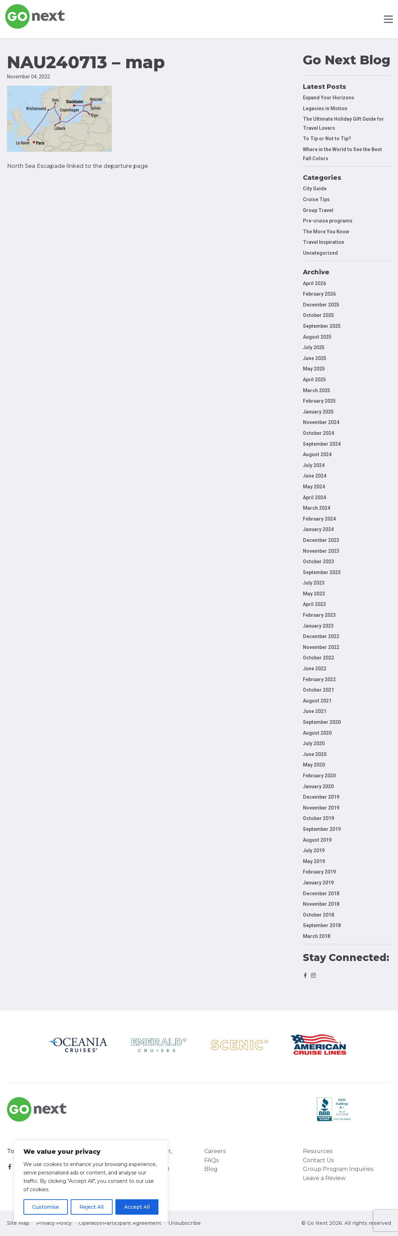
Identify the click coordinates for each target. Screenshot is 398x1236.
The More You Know (326, 231)
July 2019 (314, 850)
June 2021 (314, 711)
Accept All (137, 1207)
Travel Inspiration (323, 242)
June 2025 (314, 358)
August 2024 (317, 454)
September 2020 (322, 722)
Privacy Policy (54, 1223)
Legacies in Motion (325, 108)
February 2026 (319, 294)
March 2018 (316, 936)
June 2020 (314, 754)
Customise (45, 1207)
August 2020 (317, 733)
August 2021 (317, 701)
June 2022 (314, 668)
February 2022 (319, 679)
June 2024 (314, 476)
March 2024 (316, 508)
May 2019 (314, 861)
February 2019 (319, 872)
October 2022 (318, 658)
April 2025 (314, 379)
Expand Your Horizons (328, 97)
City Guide (315, 188)
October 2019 (318, 818)
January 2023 (318, 626)
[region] (91, 1181)
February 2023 (319, 615)
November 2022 (321, 647)
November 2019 (321, 808)
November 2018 (321, 904)
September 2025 (322, 326)
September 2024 (322, 444)
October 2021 (318, 690)
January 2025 (318, 412)
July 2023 (314, 583)
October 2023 (318, 561)
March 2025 (316, 390)
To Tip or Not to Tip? (327, 138)
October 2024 (318, 433)
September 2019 (322, 829)
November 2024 (321, 422)
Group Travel (318, 210)
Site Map (18, 1223)
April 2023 (314, 604)
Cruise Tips (316, 199)
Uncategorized (320, 253)
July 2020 (314, 743)
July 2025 (314, 347)
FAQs (211, 1160)
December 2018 (321, 893)
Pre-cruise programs (328, 221)
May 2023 (314, 593)
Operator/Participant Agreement (120, 1223)
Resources (317, 1151)
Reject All (91, 1207)
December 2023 (321, 540)
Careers (215, 1151)
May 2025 (314, 369)
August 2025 (317, 337)
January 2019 (318, 882)
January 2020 (318, 786)
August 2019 (317, 840)
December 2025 (321, 305)
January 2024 (318, 529)
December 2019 (321, 797)
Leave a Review (324, 1178)
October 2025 (318, 315)
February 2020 (319, 775)
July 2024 (314, 465)
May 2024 (314, 486)
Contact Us (318, 1160)
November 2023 (321, 551)
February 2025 (319, 401)
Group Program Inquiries (338, 1169)
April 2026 (314, 283)
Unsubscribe (184, 1223)
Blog (211, 1169)
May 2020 (314, 765)
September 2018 (322, 925)
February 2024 (319, 519)
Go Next (35, 16)
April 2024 (314, 497)
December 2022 (321, 636)
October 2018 (318, 915)
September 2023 (322, 572)
